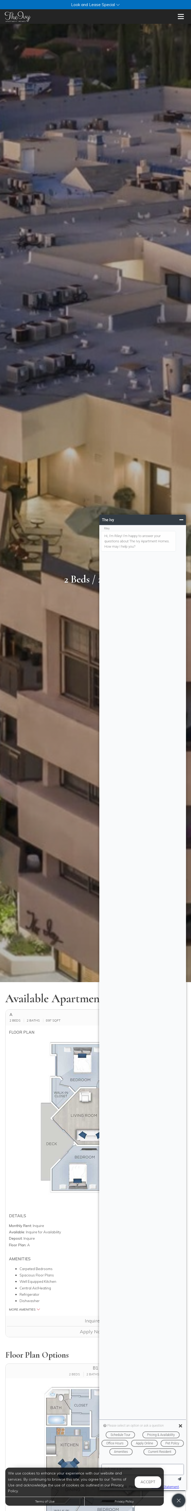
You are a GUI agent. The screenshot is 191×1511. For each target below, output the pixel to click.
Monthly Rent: (20, 1225)
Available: (17, 1232)
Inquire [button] (95, 1321)
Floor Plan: (17, 1245)
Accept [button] (148, 1482)
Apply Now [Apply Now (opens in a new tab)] (95, 1332)
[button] (95, 4)
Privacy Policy (124, 1501)
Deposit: (16, 1238)
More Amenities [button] (24, 1309)
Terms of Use (44, 1501)
